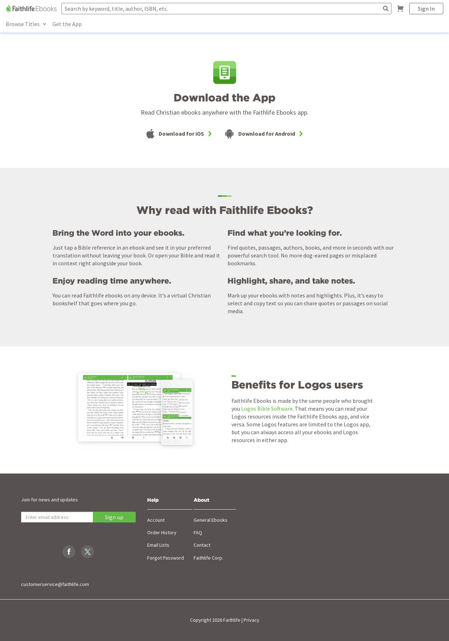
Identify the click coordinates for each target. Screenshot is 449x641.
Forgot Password (165, 558)
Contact (202, 545)
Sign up (114, 517)
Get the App (67, 23)
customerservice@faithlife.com (55, 584)
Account (156, 520)
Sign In (426, 8)
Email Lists (158, 545)
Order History (161, 532)
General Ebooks (211, 520)
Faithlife (231, 620)
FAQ (198, 532)
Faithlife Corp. (208, 558)
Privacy (251, 620)
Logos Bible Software (267, 408)
